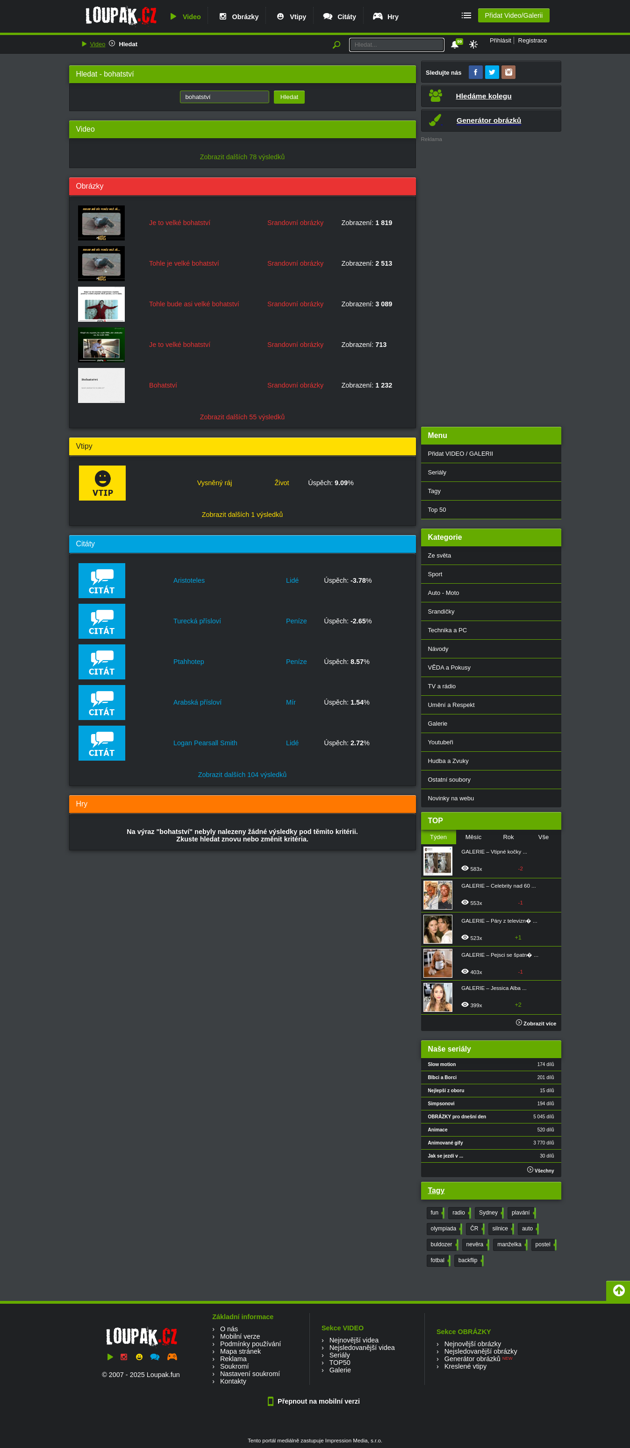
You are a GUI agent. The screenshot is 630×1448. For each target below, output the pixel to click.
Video (184, 17)
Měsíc (473, 837)
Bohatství (163, 385)
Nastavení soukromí (250, 1373)
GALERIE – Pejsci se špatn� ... (499, 955)
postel (545, 1244)
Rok (508, 837)
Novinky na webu (451, 798)
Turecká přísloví (197, 621)
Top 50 (437, 509)
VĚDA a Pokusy (449, 667)
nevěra (477, 1244)
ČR (476, 1229)
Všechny (540, 1169)
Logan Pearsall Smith (205, 743)
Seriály (437, 472)
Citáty (339, 17)
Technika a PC (447, 630)
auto (529, 1229)
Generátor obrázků (472, 1359)
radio (460, 1213)
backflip (470, 1260)
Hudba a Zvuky (448, 760)
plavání (523, 1213)
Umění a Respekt (451, 704)
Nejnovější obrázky (472, 1344)
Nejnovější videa (354, 1340)
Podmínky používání (250, 1344)
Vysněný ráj (214, 483)
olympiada (446, 1229)
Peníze (296, 621)
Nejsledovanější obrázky (480, 1351)
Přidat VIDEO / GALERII (461, 453)
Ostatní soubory (449, 779)
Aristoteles (189, 580)
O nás (229, 1329)
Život (281, 483)
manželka (511, 1244)
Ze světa (439, 555)
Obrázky (238, 17)
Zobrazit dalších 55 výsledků (242, 417)
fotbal (440, 1260)
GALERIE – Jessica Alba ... (494, 988)
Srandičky (441, 611)
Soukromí (234, 1366)
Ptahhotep (188, 661)
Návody (438, 648)
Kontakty (233, 1381)
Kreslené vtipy (465, 1366)
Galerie (438, 723)
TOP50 (339, 1362)
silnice (502, 1229)
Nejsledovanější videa (362, 1347)
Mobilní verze (240, 1336)
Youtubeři (440, 742)
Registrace (532, 40)
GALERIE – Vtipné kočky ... (494, 852)
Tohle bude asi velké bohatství (194, 304)
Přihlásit (500, 40)
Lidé (292, 580)
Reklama (233, 1359)
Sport (435, 574)
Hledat (128, 44)
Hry (385, 17)
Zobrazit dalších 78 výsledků (242, 157)
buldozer (444, 1244)
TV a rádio (442, 686)
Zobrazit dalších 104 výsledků (242, 774)
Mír (291, 702)
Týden (438, 837)
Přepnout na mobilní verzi (315, 1401)
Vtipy (290, 17)
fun (437, 1213)
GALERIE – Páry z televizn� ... (499, 921)
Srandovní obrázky (295, 222)
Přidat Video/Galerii (514, 15)
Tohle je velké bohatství (184, 263)
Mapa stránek (240, 1351)
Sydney (490, 1213)
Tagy (434, 490)
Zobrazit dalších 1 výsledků (242, 514)
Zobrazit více (536, 1023)
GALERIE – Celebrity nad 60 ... (498, 886)
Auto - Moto (443, 592)
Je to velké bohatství (179, 222)
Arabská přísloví (197, 702)
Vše (543, 837)
